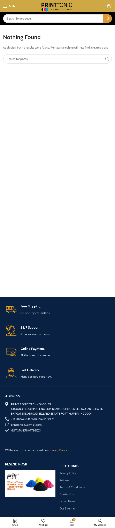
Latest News (67, 501)
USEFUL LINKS (69, 466)
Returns (64, 480)
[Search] (57, 18)
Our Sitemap (68, 508)
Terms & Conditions (72, 487)
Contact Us (67, 494)
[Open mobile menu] (10, 6)
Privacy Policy (68, 473)
